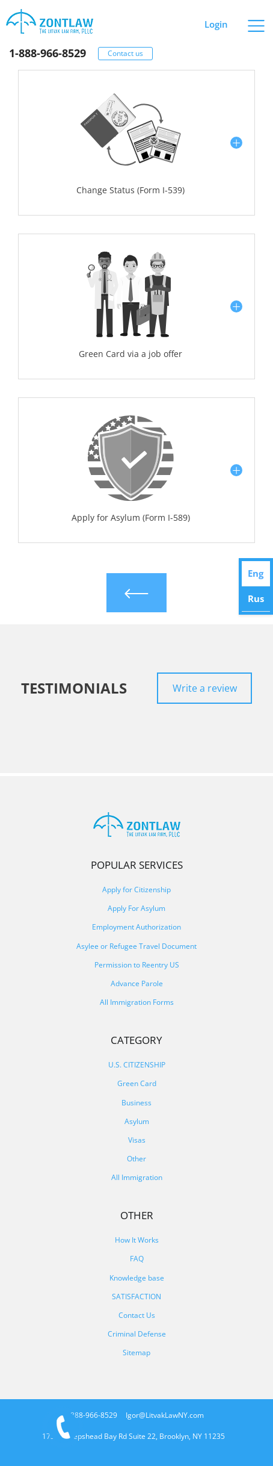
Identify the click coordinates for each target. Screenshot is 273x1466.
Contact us (125, 53)
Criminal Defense (137, 1334)
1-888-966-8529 (47, 53)
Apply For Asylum (136, 908)
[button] (136, 142)
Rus (256, 598)
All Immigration (136, 1177)
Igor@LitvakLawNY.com (165, 1415)
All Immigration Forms (137, 1002)
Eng (255, 573)
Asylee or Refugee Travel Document (136, 946)
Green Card (136, 1083)
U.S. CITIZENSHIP (136, 1065)
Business (136, 1103)
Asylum (136, 1121)
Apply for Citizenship (136, 889)
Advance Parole (137, 983)
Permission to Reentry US (136, 965)
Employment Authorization (136, 927)
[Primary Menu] (257, 21)
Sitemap (136, 1352)
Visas (137, 1140)
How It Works (137, 1240)
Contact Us (136, 1315)
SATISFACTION (136, 1296)
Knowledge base (136, 1278)
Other (136, 1159)
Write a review (205, 688)
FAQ (137, 1258)
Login (216, 24)
